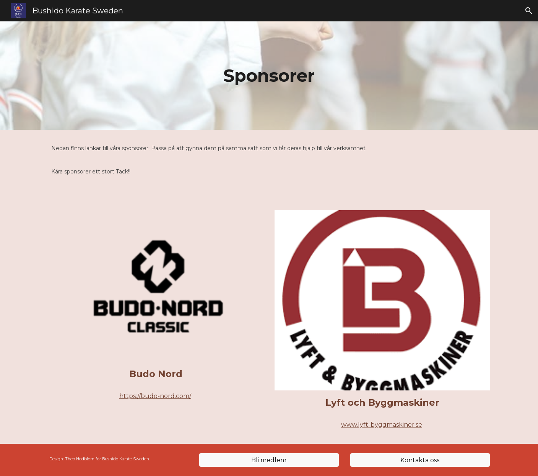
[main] (269, 76)
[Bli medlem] (269, 460)
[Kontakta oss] (420, 460)
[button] (529, 11)
